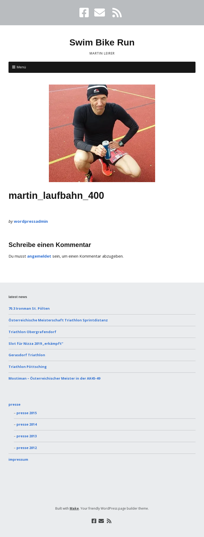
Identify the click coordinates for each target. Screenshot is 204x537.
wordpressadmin (31, 221)
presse (14, 404)
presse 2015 (26, 412)
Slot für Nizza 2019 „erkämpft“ (35, 343)
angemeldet (39, 256)
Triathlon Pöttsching (27, 366)
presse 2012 (26, 447)
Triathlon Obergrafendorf (32, 331)
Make (74, 508)
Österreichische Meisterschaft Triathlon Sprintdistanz (58, 320)
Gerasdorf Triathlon (26, 355)
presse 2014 (26, 424)
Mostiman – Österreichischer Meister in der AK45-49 (54, 378)
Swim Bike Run (102, 42)
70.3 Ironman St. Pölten (29, 308)
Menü (21, 67)
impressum (18, 459)
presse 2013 (26, 436)
